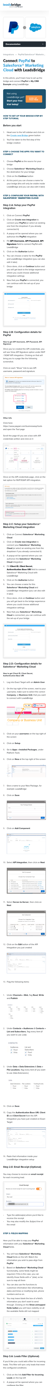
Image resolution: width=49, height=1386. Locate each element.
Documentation (13, 44)
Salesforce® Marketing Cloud (20, 1348)
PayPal (10, 1342)
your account (33, 1361)
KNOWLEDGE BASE (28, 1358)
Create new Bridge (19, 135)
